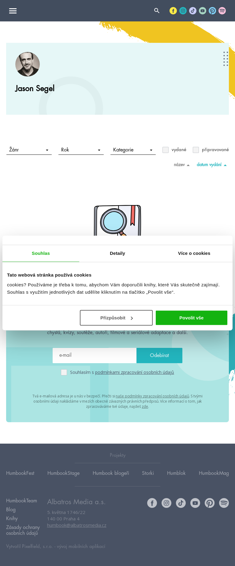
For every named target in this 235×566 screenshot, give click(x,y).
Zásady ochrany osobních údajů (23, 530)
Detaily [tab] (117, 253)
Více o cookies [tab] (194, 253)
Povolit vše (191, 317)
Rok (81, 149)
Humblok (176, 473)
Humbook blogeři (111, 473)
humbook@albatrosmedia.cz (76, 525)
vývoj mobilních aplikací (81, 546)
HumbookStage (63, 473)
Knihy (12, 518)
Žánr (29, 149)
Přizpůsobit (116, 317)
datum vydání (213, 165)
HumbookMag (214, 473)
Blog (11, 509)
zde (145, 406)
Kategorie (133, 149)
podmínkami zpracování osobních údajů (134, 372)
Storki (148, 473)
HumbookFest (20, 473)
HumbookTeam (21, 500)
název (183, 165)
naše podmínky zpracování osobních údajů (152, 396)
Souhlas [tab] (41, 253)
